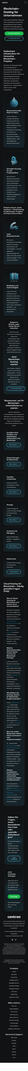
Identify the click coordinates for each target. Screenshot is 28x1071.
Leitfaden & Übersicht (14, 1029)
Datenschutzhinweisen (20, 954)
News (14, 1049)
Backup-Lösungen (12, 745)
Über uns (14, 1006)
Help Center (14, 1037)
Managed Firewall (14, 989)
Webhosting (14, 994)
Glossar (14, 1052)
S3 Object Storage (14, 986)
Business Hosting (14, 1020)
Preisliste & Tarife (14, 997)
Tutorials (14, 1043)
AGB (21, 936)
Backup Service (14, 1017)
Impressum (8, 936)
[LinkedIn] (12, 939)
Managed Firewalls (14, 666)
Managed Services (14, 983)
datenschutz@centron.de (10, 952)
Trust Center (14, 1011)
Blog (14, 1046)
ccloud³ (14, 971)
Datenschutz (15, 936)
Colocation (10, 799)
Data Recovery (14, 1014)
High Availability (14, 1009)
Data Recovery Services (13, 748)
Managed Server (15, 675)
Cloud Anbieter (14, 1026)
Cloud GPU (14, 974)
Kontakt (14, 1040)
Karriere (14, 1054)
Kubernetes (14, 977)
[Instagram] (15, 939)
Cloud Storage (16, 722)
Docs (14, 1057)
